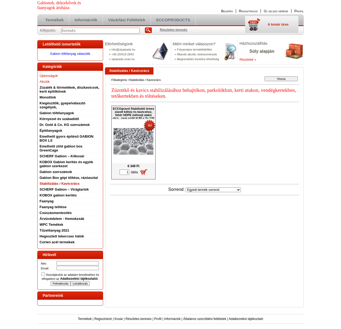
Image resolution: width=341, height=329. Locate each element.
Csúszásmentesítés (56, 213)
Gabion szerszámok (56, 172)
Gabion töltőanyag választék (70, 54)
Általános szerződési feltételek (204, 319)
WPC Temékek (51, 225)
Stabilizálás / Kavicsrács (60, 184)
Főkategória (119, 79)
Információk (172, 319)
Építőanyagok (51, 131)
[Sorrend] (213, 189)
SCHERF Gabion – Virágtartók (64, 189)
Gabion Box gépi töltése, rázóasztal (69, 178)
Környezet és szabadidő (59, 119)
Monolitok (48, 97)
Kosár (119, 319)
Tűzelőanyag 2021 (54, 230)
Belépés (227, 11)
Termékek (85, 319)
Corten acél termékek (57, 242)
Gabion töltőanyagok (57, 113)
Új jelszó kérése (276, 11)
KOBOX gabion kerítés (58, 195)
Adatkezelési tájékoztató (246, 319)
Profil (157, 319)
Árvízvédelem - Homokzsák (62, 219)
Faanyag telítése (53, 207)
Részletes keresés (138, 319)
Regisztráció (103, 319)
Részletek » (247, 59)
